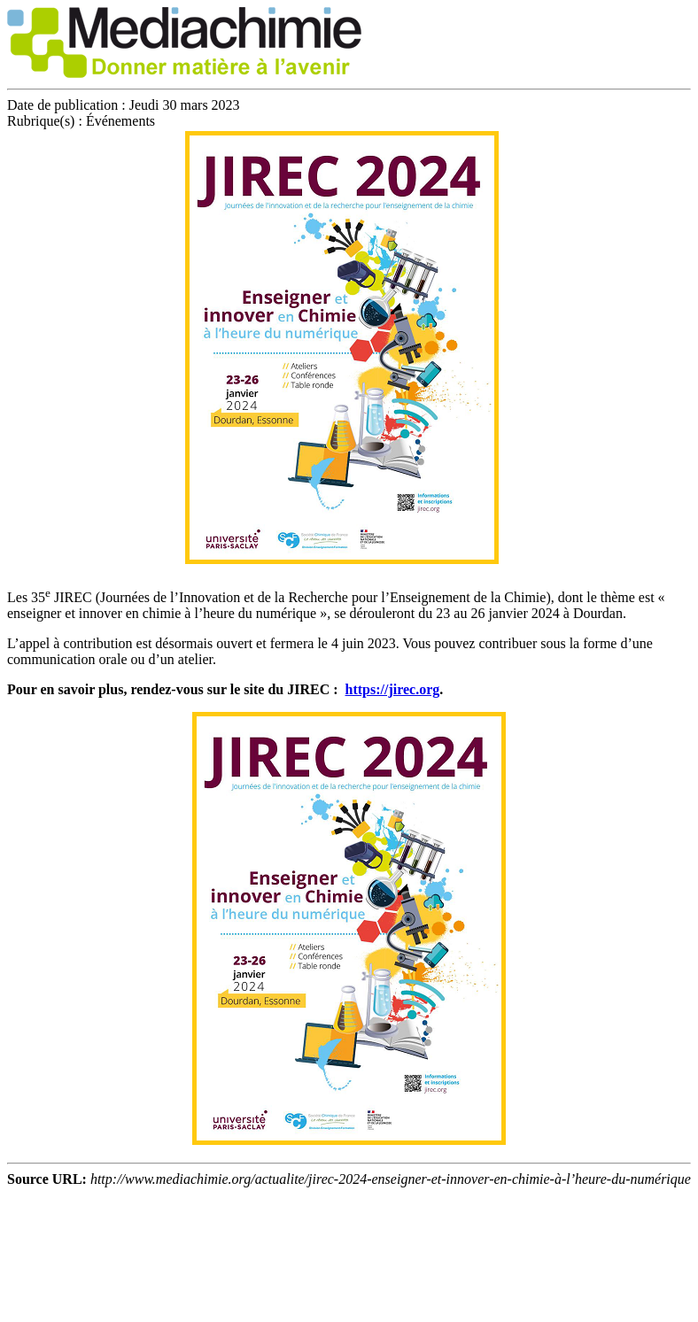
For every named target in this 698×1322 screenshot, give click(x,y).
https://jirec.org (392, 689)
